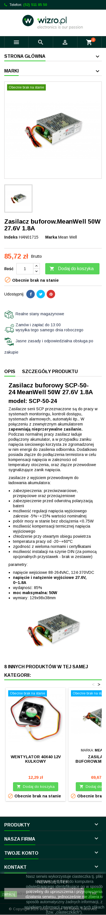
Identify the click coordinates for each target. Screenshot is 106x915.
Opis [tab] (9, 371)
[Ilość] (24, 268)
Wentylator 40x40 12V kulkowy (36, 759)
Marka (51, 237)
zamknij (8, 894)
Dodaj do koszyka (71, 269)
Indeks (11, 237)
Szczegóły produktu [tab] (50, 371)
